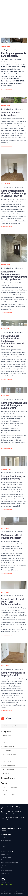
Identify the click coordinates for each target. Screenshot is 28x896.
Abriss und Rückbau (6, 870)
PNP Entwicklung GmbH (14, 891)
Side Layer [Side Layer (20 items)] (15, 790)
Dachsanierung (7, 735)
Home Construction (8, 746)
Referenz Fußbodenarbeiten (11, 762)
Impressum (4, 893)
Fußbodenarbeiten (8, 743)
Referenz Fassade (8, 758)
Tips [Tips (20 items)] (5, 794)
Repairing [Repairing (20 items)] (5, 790)
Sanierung (6, 773)
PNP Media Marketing (6, 884)
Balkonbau (4, 865)
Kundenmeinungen (6, 840)
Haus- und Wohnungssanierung (9, 862)
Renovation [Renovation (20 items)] (14, 787)
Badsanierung (5, 873)
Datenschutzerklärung (14, 893)
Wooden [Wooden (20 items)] (13, 794)
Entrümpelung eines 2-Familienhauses (13, 54)
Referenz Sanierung (8, 769)
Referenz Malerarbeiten (9, 765)
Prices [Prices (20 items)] (4, 787)
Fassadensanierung (6, 860)
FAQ (2, 843)
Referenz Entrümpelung (9, 754)
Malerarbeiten (7, 750)
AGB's (21, 893)
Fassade (5, 739)
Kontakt (3, 846)
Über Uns (3, 838)
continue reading (6, 89)
